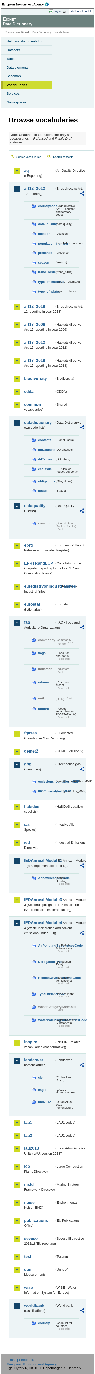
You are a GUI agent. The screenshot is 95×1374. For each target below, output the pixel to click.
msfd (29, 1184)
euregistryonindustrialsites (39, 586)
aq (26, 170)
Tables (11, 59)
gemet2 (31, 751)
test (27, 1256)
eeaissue (45, 469)
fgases (30, 733)
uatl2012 (44, 1102)
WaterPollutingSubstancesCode (46, 1020)
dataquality (34, 506)
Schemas (14, 76)
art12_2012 (34, 188)
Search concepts (63, 156)
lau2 (28, 1135)
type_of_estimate (46, 282)
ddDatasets (46, 450)
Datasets (13, 50)
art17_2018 (34, 360)
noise (29, 1202)
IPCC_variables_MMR (46, 791)
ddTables (45, 459)
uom (28, 1269)
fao (27, 622)
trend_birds (46, 272)
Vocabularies (17, 85)
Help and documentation (25, 41)
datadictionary (38, 422)
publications (36, 1220)
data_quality (46, 224)
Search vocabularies (28, 156)
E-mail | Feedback (20, 1360)
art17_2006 (34, 324)
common (32, 404)
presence (45, 253)
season (43, 262)
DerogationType (46, 962)
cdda (28, 391)
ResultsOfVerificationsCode (46, 978)
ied (27, 842)
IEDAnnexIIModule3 (39, 900)
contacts (44, 440)
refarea (43, 682)
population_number (46, 243)
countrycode (46, 206)
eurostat (32, 604)
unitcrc (43, 709)
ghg (27, 764)
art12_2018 (34, 306)
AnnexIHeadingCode (46, 878)
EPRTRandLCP (38, 563)
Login (57, 11)
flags (42, 653)
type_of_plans (46, 291)
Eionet (25, 32)
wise (28, 1287)
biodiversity (35, 378)
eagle (42, 1090)
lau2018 (31, 1148)
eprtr (28, 545)
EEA (27, 4)
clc (40, 1077)
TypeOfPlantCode (46, 994)
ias (27, 824)
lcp (27, 1166)
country (44, 1323)
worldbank (34, 1305)
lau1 (28, 1122)
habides (31, 806)
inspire (30, 1042)
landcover (33, 1060)
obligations (46, 481)
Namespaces (16, 102)
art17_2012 (34, 342)
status (43, 491)
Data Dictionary (41, 32)
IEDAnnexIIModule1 (39, 860)
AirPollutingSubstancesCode (46, 945)
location (44, 234)
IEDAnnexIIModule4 (39, 923)
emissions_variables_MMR (46, 782)
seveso (31, 1238)
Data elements (17, 67)
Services (13, 93)
